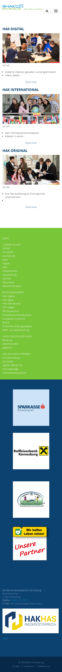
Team (5, 259)
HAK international (11, 303)
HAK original (8, 296)
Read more (31, 81)
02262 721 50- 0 (19, 600)
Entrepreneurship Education (17, 315)
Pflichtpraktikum (10, 311)
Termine (6, 278)
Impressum (28, 666)
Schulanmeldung (11, 357)
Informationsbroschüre (14, 372)
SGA (4, 267)
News (5, 238)
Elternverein (8, 282)
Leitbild (6, 248)
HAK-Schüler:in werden (16, 353)
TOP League (8, 307)
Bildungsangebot (13, 292)
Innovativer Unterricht (13, 318)
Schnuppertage (10, 369)
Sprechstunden (10, 343)
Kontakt (15, 666)
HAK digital (7, 299)
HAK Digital (13, 29)
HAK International (20, 89)
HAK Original (15, 150)
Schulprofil (7, 252)
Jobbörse (7, 347)
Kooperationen (10, 270)
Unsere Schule (11, 244)
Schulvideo (8, 361)
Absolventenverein (11, 286)
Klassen (6, 263)
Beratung (7, 340)
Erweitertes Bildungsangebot (17, 326)
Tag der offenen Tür (12, 365)
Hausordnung (9, 274)
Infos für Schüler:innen (17, 336)
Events (5, 322)
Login (5, 638)
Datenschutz (44, 666)
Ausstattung (8, 255)
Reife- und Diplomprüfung (15, 330)
